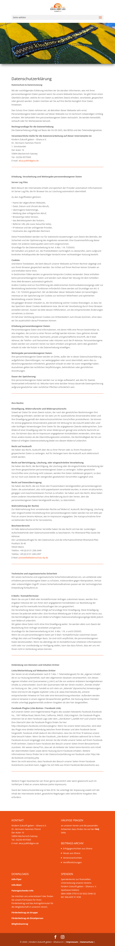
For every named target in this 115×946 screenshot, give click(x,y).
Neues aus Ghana (71, 853)
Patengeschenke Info (22, 890)
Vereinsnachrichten (72, 857)
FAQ (97, 829)
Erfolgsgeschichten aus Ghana (77, 848)
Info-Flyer (17, 879)
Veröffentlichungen (72, 862)
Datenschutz (86, 941)
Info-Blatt (17, 884)
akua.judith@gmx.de (29, 160)
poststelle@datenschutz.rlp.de (33, 557)
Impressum (72, 941)
